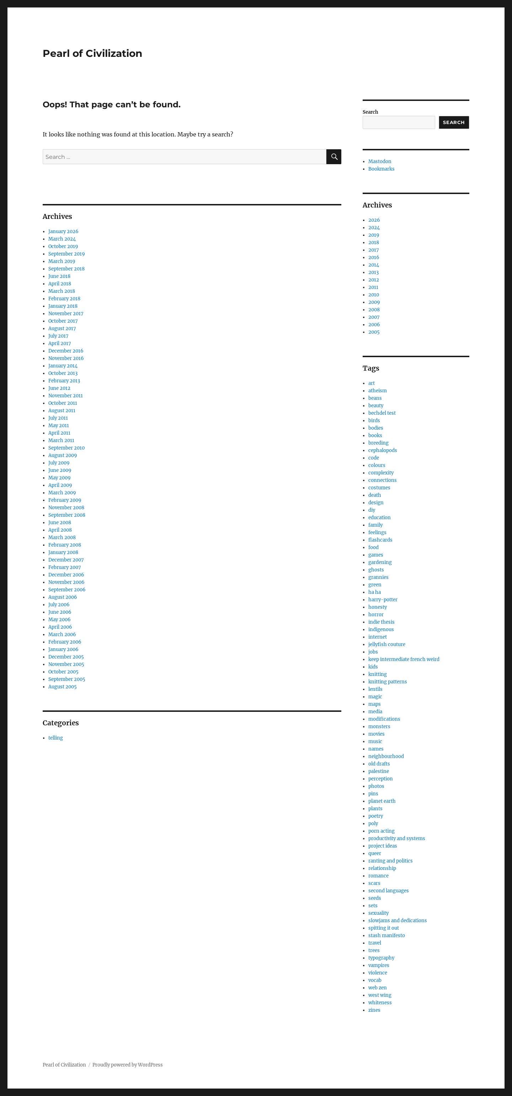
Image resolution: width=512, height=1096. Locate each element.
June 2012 (59, 388)
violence (377, 973)
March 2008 (62, 537)
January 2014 (63, 366)
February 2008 (64, 545)
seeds (374, 898)
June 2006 (59, 612)
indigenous (381, 630)
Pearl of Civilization (92, 53)
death (374, 495)
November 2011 (65, 396)
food (373, 547)
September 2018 (66, 269)
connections (382, 480)
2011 (373, 287)
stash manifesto (386, 936)
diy (371, 510)
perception (380, 779)
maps (374, 704)
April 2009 (60, 485)
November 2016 (66, 358)
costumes (379, 488)
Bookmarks (381, 169)
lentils (375, 689)
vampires (378, 965)
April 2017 (59, 343)
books (375, 436)
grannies (378, 577)
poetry (375, 816)
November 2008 (66, 508)
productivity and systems (396, 839)
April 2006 (60, 627)
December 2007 (66, 560)
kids (373, 667)
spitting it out (383, 928)
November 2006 (66, 582)
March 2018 (61, 291)
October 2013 (63, 373)
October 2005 (63, 672)
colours (376, 465)
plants (375, 809)
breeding (378, 443)
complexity (381, 473)
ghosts (376, 570)
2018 (373, 243)
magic (375, 697)
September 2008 (66, 515)
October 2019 (63, 246)
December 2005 (66, 657)
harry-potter (383, 600)
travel (374, 943)
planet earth (382, 801)
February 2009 (64, 500)
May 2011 (58, 426)
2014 (373, 265)
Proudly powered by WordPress (127, 1065)
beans (375, 398)
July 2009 (59, 463)
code (373, 458)
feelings (377, 533)
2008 (374, 310)
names (376, 749)
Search (370, 112)
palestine (378, 771)
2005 (374, 332)
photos (376, 786)
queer (374, 853)
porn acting (381, 831)
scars (374, 883)
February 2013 (64, 381)
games (375, 555)
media (375, 712)
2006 (374, 325)
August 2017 (62, 329)
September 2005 (66, 679)
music (375, 741)
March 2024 (62, 239)
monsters (379, 727)
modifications (384, 719)
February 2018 (64, 299)
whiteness (380, 1003)
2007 (374, 317)
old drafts (379, 764)
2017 (373, 250)
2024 (374, 228)
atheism (377, 391)
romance (378, 876)
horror (376, 615)
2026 (374, 220)
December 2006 (66, 575)
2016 (373, 257)
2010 (373, 295)
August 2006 (62, 597)
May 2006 (59, 620)
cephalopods (382, 450)
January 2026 (63, 232)
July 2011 (58, 418)
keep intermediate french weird (403, 659)
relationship (382, 868)
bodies (375, 428)
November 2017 (66, 314)
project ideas (382, 846)
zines (374, 1010)
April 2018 (59, 284)
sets (373, 906)
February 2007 (64, 567)
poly (373, 824)
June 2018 (59, 276)
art (371, 383)
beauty (375, 406)
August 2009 (62, 455)
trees (374, 950)
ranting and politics (390, 861)
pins (373, 794)
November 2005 (66, 664)
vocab (375, 980)
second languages (388, 891)
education (379, 518)
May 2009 (59, 478)
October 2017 (63, 321)
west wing (379, 995)
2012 (373, 280)
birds (374, 421)
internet (377, 637)
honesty (377, 607)
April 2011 (59, 433)
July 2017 (58, 336)
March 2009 (62, 493)
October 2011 (62, 403)
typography (381, 958)
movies (376, 734)
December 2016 (66, 351)
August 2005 (62, 687)
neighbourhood (386, 756)
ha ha (374, 592)
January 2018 (63, 306)
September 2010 (66, 448)
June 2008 (59, 523)
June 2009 (59, 470)
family (375, 525)
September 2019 (66, 254)
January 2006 (63, 649)
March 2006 (62, 635)
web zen (377, 988)
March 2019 (61, 261)
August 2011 (61, 411)
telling (55, 738)
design (376, 503)
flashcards (380, 540)
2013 (373, 272)
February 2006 (64, 642)
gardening (380, 562)
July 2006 (59, 605)
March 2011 (61, 440)
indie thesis (381, 622)
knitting (377, 674)
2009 (374, 302)
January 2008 (63, 552)
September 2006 (67, 590)
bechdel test (382, 413)
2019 (373, 235)
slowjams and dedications (397, 921)
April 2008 (60, 530)
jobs (373, 652)
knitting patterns (387, 682)
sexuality (378, 913)
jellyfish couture (386, 644)
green (375, 585)
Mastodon (379, 162)
